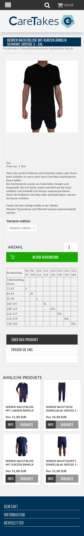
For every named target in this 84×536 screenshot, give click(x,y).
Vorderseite (10, 48)
